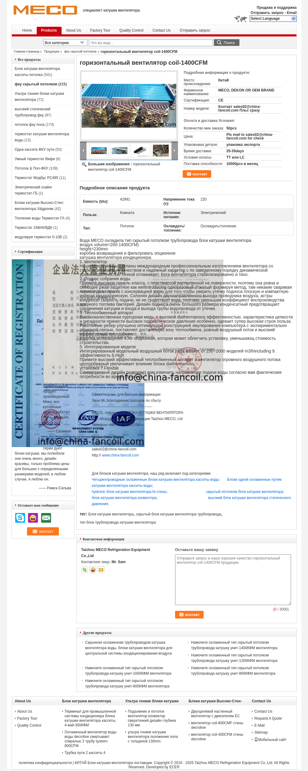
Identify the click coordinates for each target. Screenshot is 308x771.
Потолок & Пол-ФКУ (31, 168)
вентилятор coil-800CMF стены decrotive (217, 725)
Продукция (51, 51)
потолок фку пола (30, 124)
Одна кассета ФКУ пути (34, 149)
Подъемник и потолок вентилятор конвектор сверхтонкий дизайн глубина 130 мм (152, 718)
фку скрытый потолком (80, 51)
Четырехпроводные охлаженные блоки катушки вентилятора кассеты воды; (159, 479)
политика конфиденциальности (45, 763)
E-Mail (259, 725)
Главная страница (26, 51)
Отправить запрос (268, 13)
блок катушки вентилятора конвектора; (150, 498)
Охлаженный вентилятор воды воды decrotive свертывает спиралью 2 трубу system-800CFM (91, 739)
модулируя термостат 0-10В (38, 237)
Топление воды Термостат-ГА (40, 218)
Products (49, 30)
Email (291, 13)
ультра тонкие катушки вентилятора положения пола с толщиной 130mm (153, 736)
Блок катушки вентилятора (111, 514)
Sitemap (261, 732)
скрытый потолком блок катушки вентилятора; (245, 492)
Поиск (229, 42)
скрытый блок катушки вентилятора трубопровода (178, 514)
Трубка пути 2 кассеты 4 (85, 753)
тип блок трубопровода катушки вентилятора (118, 522)
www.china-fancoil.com (120, 455)
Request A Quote (268, 718)
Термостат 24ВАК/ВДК (33, 227)
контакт (200, 174)
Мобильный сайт (270, 740)
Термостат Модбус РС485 (36, 178)
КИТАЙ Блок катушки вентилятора (104, 763)
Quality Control (131, 30)
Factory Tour (100, 30)
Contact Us (162, 30)
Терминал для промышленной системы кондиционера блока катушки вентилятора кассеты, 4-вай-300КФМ (90, 718)
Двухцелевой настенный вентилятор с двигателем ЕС (215, 713)
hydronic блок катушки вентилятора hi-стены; (149, 492)
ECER (174, 767)
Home (27, 30)
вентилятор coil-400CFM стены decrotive (217, 736)
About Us (73, 30)
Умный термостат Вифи (35, 159)
